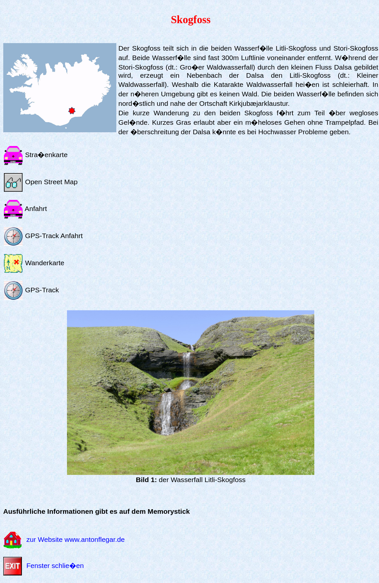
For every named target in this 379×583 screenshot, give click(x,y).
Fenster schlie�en (55, 565)
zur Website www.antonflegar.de (75, 539)
